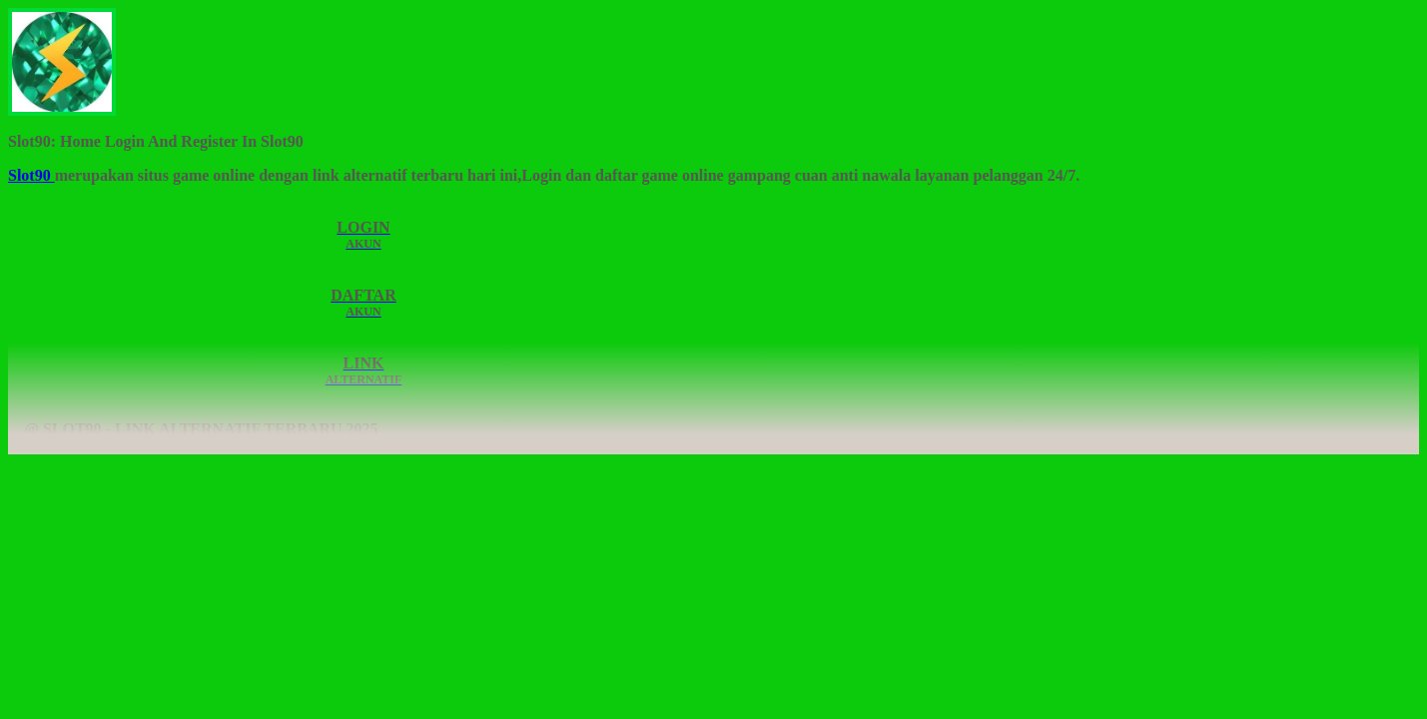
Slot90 (31, 175)
